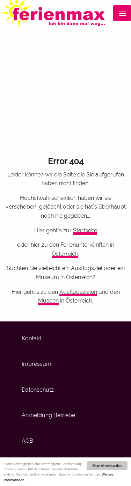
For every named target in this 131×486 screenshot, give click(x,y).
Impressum (36, 364)
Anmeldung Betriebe (48, 415)
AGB (27, 440)
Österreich (65, 254)
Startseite (85, 230)
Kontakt (31, 338)
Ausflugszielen (78, 292)
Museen (48, 300)
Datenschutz (38, 389)
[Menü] (122, 13)
